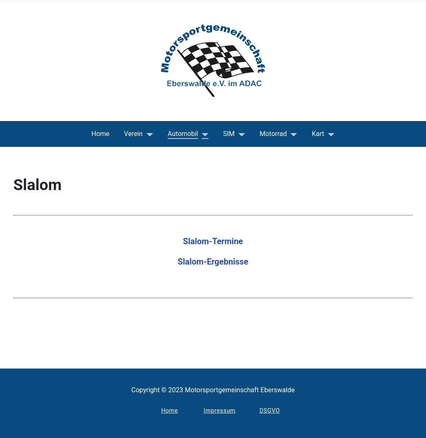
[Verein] (148, 134)
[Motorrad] (292, 134)
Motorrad (273, 134)
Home (100, 134)
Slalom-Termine (213, 241)
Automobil (183, 134)
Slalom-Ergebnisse (213, 262)
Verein (133, 134)
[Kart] (329, 134)
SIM (229, 134)
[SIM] (240, 134)
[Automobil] (203, 134)
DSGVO (270, 410)
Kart (318, 134)
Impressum (220, 410)
